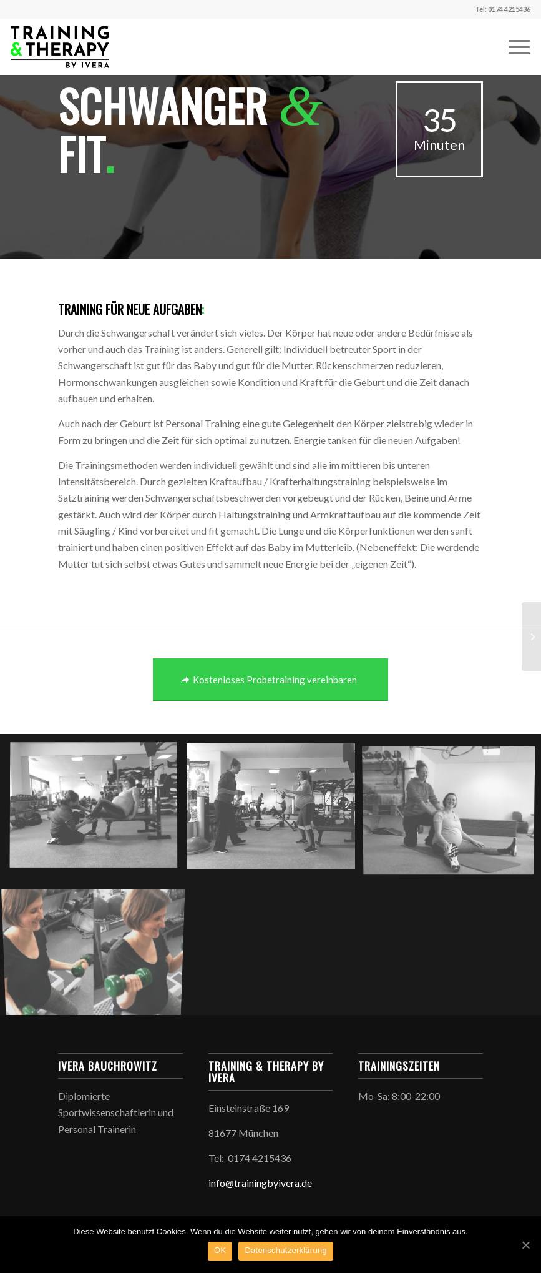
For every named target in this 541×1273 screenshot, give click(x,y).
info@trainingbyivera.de (260, 1183)
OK (220, 1250)
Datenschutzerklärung (285, 1250)
